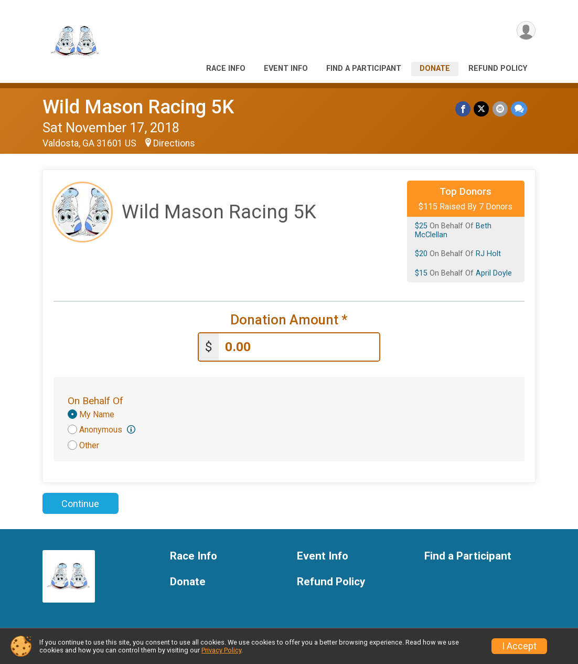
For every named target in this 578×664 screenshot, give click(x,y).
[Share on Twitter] (481, 109)
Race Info (225, 68)
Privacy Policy (221, 650)
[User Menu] (526, 30)
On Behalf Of (95, 400)
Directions (174, 143)
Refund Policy (497, 68)
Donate (435, 68)
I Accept (519, 646)
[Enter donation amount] (299, 347)
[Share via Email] (500, 109)
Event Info (286, 68)
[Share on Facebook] (463, 109)
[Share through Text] (519, 109)
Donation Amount (289, 320)
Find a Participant (363, 68)
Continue (80, 503)
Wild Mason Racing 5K (138, 107)
